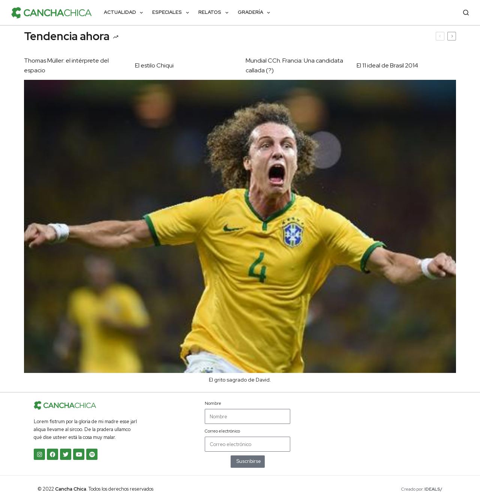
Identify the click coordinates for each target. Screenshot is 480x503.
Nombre (213, 403)
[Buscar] (466, 12)
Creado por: (421, 489)
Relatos (214, 12)
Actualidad (125, 12)
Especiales (172, 12)
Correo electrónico (222, 431)
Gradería (255, 12)
